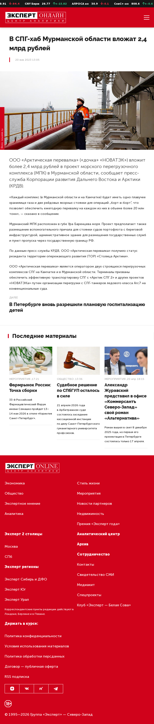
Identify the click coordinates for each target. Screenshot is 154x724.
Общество (65, 379)
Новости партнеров (94, 503)
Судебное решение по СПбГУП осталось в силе (78, 390)
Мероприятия (19, 379)
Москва (11, 546)
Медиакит (86, 585)
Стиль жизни (88, 483)
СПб (8, 556)
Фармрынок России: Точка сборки (30, 387)
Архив (82, 544)
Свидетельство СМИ (95, 574)
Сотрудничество (93, 554)
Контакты (85, 564)
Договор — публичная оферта (31, 666)
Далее (13, 297)
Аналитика (14, 513)
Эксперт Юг (15, 589)
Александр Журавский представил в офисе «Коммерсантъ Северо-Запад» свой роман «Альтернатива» (126, 401)
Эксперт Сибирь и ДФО (26, 579)
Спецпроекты (89, 595)
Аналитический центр (98, 534)
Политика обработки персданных (35, 656)
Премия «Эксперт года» (98, 524)
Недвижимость (90, 513)
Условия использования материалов (37, 646)
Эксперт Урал (17, 599)
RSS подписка (17, 676)
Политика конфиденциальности (33, 636)
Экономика (15, 483)
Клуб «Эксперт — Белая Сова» (104, 605)
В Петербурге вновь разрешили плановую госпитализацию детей (77, 307)
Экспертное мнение (22, 503)
